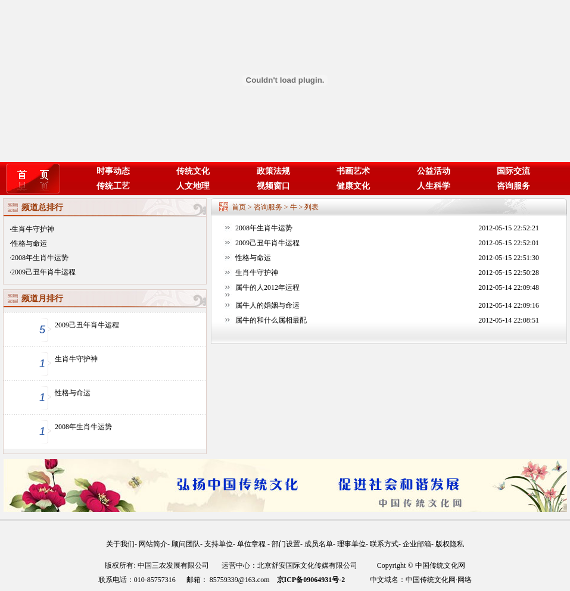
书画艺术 (353, 171)
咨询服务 (513, 186)
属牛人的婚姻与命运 (267, 305)
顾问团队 (186, 544)
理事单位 (351, 544)
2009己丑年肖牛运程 (43, 272)
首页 (239, 207)
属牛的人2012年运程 (267, 287)
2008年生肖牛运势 (39, 258)
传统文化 (193, 171)
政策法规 (273, 171)
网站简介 (153, 544)
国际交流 (513, 171)
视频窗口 (273, 186)
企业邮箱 (417, 544)
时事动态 (113, 171)
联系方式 (384, 544)
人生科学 (433, 186)
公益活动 (433, 171)
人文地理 (193, 186)
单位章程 (252, 544)
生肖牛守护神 (32, 229)
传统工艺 (113, 186)
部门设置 (286, 544)
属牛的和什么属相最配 (271, 320)
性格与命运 (29, 243)
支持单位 (218, 544)
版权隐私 (449, 544)
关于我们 (120, 544)
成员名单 (318, 544)
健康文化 (353, 186)
